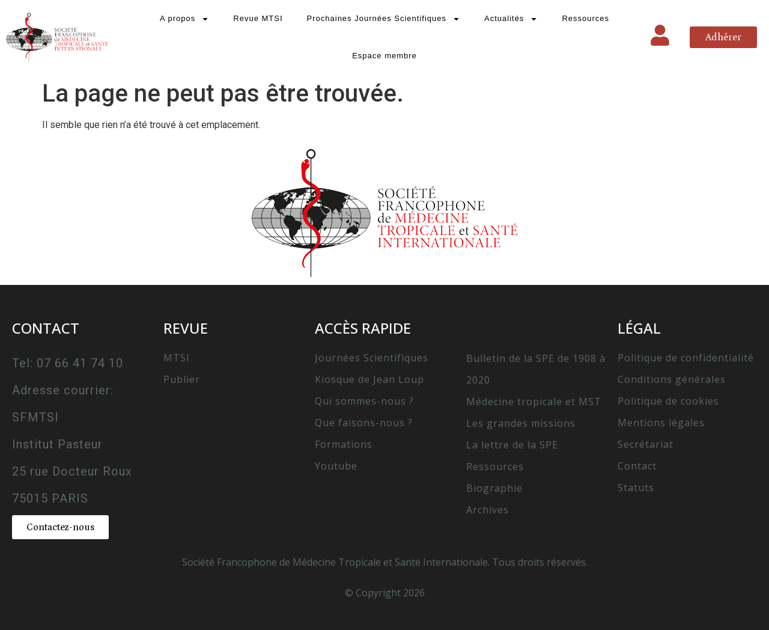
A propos (184, 19)
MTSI (176, 357)
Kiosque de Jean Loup (369, 379)
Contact (637, 465)
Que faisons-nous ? (364, 422)
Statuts (636, 487)
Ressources (585, 18)
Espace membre (384, 55)
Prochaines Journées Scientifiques (383, 19)
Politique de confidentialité (686, 357)
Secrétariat (645, 444)
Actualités (511, 19)
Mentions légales (661, 422)
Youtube (336, 465)
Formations (343, 444)
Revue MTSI (257, 18)
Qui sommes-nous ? (364, 401)
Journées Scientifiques (371, 357)
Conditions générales (672, 379)
